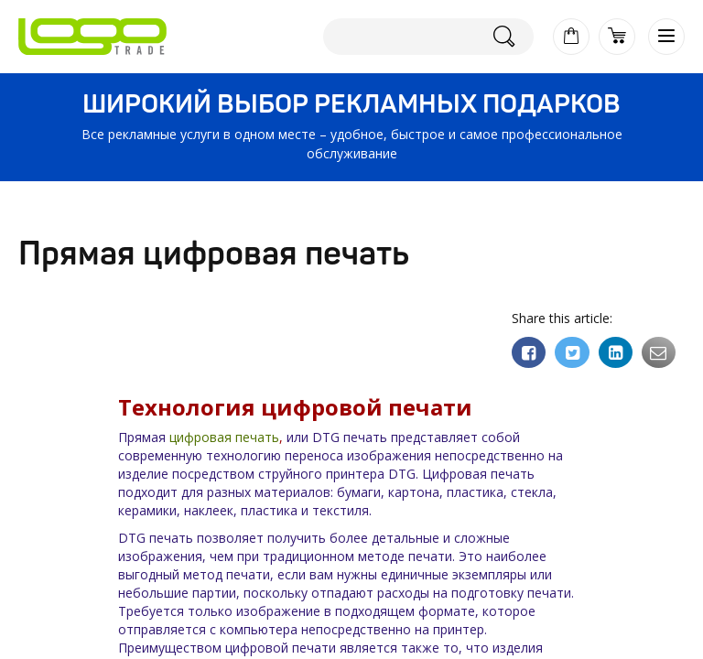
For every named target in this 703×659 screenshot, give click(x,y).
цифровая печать (224, 437)
